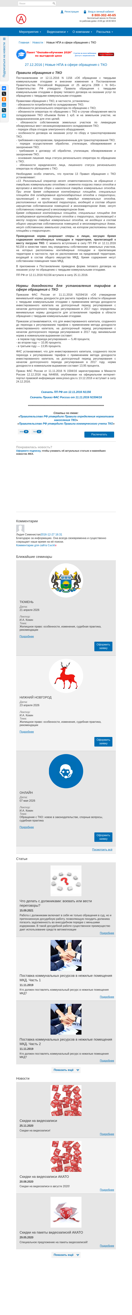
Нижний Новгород (36, 697)
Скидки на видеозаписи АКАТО (44, 1176)
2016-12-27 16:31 (51, 534)
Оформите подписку (28, 450)
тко (37, 431)
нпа (24, 431)
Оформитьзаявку (103, 646)
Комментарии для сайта (36, 545)
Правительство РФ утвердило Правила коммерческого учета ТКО (66, 423)
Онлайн (26, 792)
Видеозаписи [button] (57, 32)
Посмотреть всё (102, 849)
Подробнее (27, 636)
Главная (24, 42)
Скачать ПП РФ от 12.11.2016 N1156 (66, 392)
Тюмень (27, 602)
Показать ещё (67, 1070)
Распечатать (99, 434)
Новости (37, 42)
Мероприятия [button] (30, 32)
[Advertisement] (66, 484)
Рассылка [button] (104, 32)
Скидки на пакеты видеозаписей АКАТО (51, 1232)
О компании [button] (82, 32)
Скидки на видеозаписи (38, 1121)
